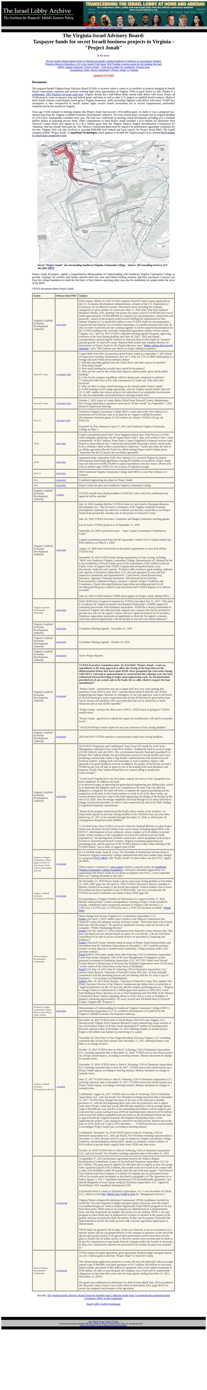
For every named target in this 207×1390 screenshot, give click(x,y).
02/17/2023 (61, 324)
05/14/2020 (61, 864)
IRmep (120, 28)
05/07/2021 (61, 462)
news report (117, 867)
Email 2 (83, 930)
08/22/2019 (61, 1011)
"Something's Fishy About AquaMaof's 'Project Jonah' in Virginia (103, 70)
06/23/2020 (61, 610)
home (88, 28)
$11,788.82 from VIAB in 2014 (118, 1194)
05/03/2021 (61, 473)
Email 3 (83, 942)
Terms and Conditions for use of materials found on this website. (103, 1325)
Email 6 (83, 981)
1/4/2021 (60, 495)
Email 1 (83, 919)
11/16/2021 (61, 403)
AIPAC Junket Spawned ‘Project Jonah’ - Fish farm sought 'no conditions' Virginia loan (103, 67)
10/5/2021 (60, 420)
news (99, 28)
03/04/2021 (61, 480)
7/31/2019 (60, 1086)
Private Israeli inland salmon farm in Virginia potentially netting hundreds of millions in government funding (103, 61)
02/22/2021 (61, 485)
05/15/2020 (61, 896)
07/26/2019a (61, 1270)
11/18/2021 (61, 374)
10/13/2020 (61, 550)
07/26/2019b (61, 1203)
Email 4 (83, 954)
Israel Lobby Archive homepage (104, 1304)
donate (113, 28)
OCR (69, 374)
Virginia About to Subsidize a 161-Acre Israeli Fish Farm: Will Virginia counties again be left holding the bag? (103, 64)
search (106, 28)
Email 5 (83, 969)
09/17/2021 (61, 443)
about (93, 28)
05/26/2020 (61, 628)
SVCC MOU (101, 858)
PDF (51, 268)
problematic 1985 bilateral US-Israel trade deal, (58, 94)
